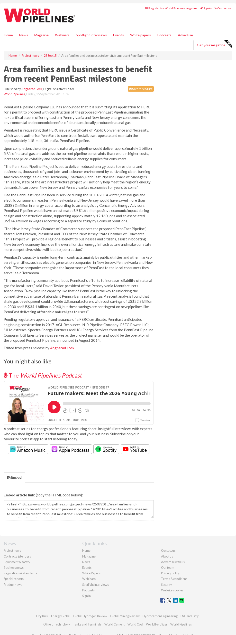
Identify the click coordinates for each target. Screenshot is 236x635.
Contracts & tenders (17, 556)
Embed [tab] (14, 477)
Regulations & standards (20, 573)
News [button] (23, 35)
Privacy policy (170, 573)
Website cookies (172, 590)
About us (167, 556)
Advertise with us (173, 562)
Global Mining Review (125, 616)
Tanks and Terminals (87, 624)
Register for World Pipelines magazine (171, 8)
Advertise (185, 35)
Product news (13, 585)
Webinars (62, 35)
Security (166, 585)
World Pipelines (14, 94)
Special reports (14, 579)
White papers (140, 35)
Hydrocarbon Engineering (160, 616)
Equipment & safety (17, 562)
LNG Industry (190, 616)
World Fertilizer (156, 624)
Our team (167, 567)
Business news (14, 567)
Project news (12, 550)
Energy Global (60, 616)
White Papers (91, 573)
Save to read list (140, 89)
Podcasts (164, 35)
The (43, 375)
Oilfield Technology (56, 624)
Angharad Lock (31, 89)
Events (118, 35)
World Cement (114, 624)
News (86, 562)
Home (8, 35)
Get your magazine (214, 44)
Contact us (223, 8)
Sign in (206, 8)
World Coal (135, 624)
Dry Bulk (42, 616)
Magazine (41, 35)
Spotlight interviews (91, 35)
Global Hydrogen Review (90, 616)
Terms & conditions (174, 579)
